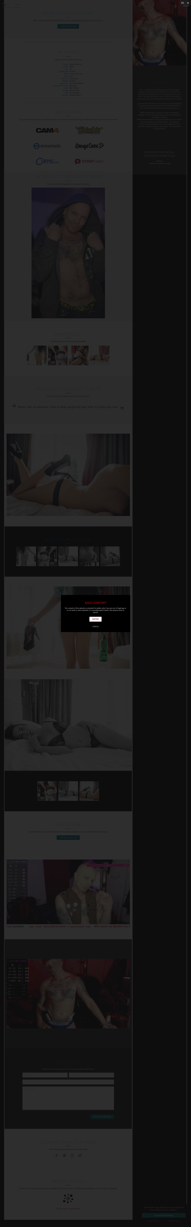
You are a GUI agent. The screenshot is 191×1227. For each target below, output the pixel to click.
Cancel (95, 626)
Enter (95, 619)
